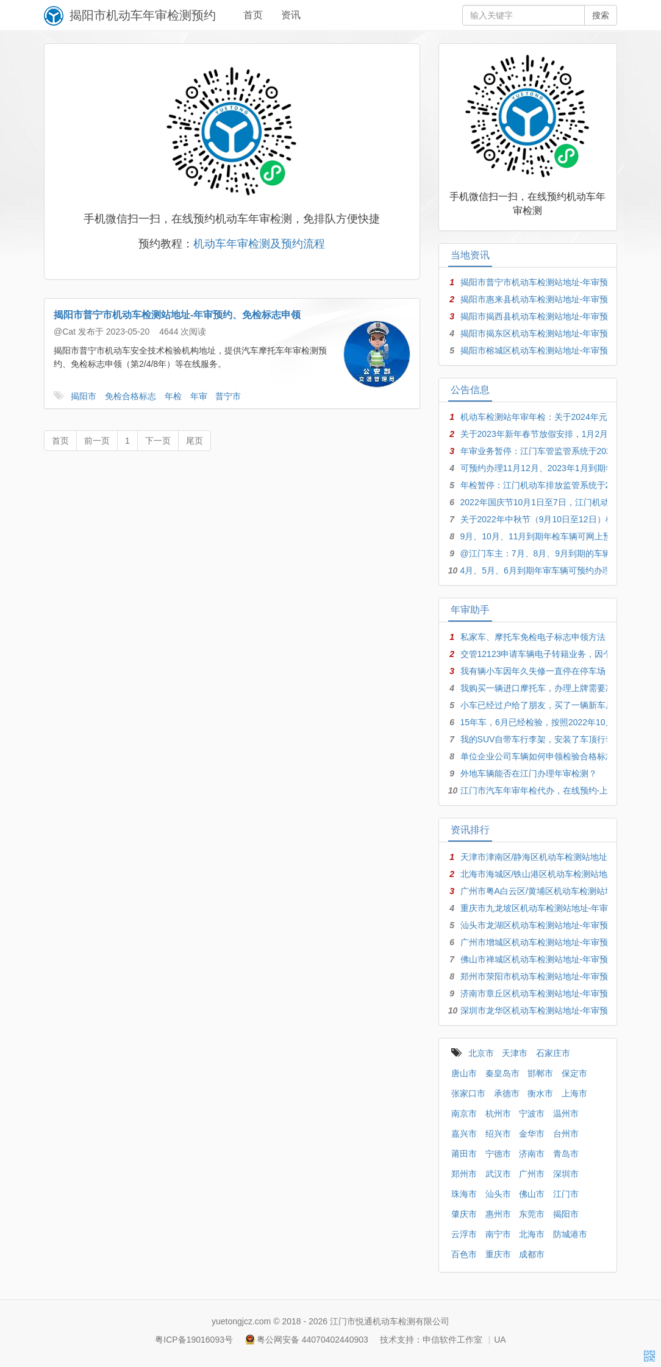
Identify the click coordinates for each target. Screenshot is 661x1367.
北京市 (481, 1053)
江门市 (566, 1194)
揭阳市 (83, 396)
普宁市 (228, 396)
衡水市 (540, 1093)
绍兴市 (498, 1133)
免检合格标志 (130, 396)
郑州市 (464, 1174)
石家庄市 (553, 1053)
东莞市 (532, 1214)
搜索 (600, 15)
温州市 (566, 1113)
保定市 (574, 1073)
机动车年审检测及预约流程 (259, 244)
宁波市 (532, 1113)
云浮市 (464, 1234)
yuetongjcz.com (241, 1321)
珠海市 (464, 1194)
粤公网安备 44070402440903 (312, 1339)
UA (500, 1339)
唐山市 (464, 1073)
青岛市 (566, 1154)
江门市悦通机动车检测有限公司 (389, 1321)
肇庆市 (464, 1214)
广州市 (532, 1174)
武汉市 (498, 1174)
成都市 (532, 1254)
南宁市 (498, 1234)
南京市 (464, 1113)
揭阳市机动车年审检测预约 (143, 15)
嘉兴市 (464, 1133)
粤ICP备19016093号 (194, 1339)
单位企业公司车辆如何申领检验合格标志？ (541, 756)
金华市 (532, 1133)
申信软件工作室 (452, 1339)
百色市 (464, 1254)
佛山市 (532, 1194)
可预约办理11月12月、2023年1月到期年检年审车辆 (558, 468)
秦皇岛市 (502, 1073)
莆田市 (464, 1154)
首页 (253, 15)
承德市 (507, 1093)
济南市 (532, 1154)
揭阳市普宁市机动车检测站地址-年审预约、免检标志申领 (177, 315)
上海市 (574, 1093)
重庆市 (498, 1254)
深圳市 (566, 1174)
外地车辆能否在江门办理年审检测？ (528, 773)
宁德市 (498, 1154)
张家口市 (468, 1093)
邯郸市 (540, 1073)
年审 (198, 396)
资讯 (291, 15)
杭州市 (498, 1113)
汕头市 (498, 1194)
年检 (173, 396)
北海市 (532, 1234)
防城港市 (570, 1234)
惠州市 (498, 1214)
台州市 (566, 1133)
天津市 (514, 1053)
